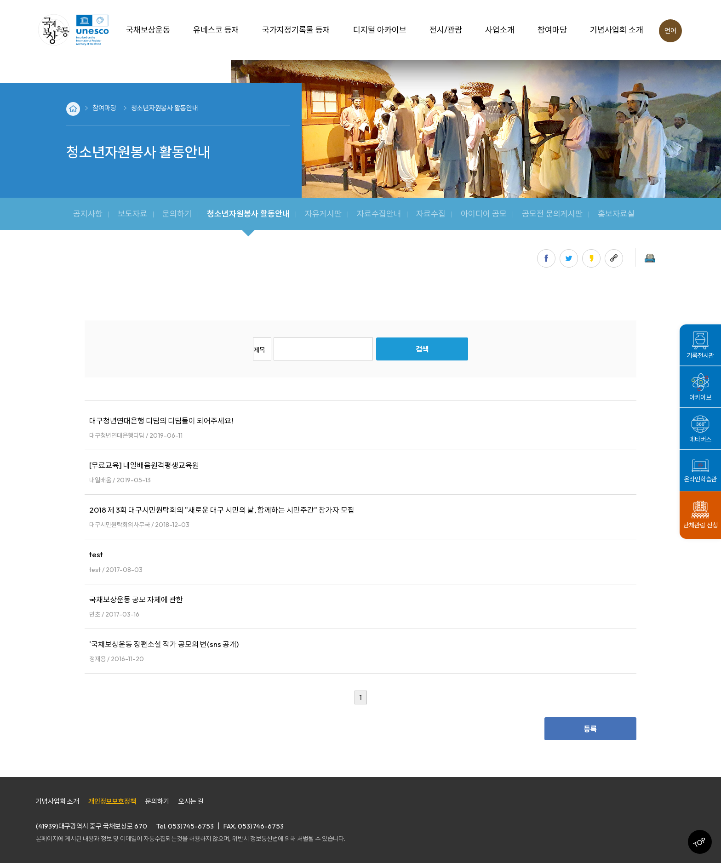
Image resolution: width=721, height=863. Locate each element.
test (96, 554)
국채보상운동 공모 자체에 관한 (136, 599)
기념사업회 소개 (57, 801)
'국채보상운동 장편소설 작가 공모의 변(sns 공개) (164, 644)
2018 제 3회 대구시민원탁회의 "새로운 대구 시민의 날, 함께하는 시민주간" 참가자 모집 (222, 509)
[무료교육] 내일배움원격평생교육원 (144, 465)
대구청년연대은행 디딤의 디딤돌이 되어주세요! (161, 420)
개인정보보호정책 (112, 801)
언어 (670, 30)
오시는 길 (191, 801)
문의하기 (157, 801)
